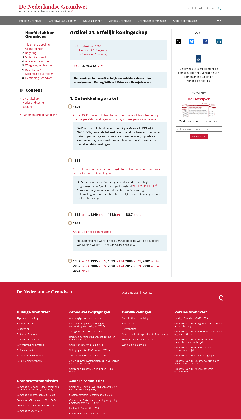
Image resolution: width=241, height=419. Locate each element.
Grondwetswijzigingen (63, 21)
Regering (30, 53)
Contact (147, 292)
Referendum (129, 328)
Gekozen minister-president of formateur (145, 334)
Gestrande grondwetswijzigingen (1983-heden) (91, 370)
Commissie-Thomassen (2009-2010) (36, 394)
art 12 (85, 215)
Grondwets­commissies (152, 21)
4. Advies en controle (28, 339)
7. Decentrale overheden (30, 355)
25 (101, 66)
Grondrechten (34, 49)
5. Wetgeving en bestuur (30, 344)
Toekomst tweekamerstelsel (137, 339)
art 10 (137, 215)
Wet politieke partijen (134, 344)
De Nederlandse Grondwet (53, 6)
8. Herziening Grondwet (30, 360)
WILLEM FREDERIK (143, 186)
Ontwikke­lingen (92, 21)
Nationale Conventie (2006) (84, 408)
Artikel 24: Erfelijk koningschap (92, 232)
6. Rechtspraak (25, 350)
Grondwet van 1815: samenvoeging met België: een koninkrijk (196, 362)
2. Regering (23, 328)
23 (75, 66)
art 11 (102, 215)
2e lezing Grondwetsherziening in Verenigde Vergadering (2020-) (94, 362)
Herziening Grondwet (38, 78)
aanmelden (198, 136)
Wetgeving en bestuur (39, 65)
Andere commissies (185, 21)
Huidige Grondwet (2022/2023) (191, 318)
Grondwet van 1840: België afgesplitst (195, 355)
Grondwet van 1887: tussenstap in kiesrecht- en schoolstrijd (193, 341)
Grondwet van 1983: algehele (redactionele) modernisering (198, 325)
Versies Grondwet (120, 21)
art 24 (85, 261)
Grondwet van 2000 (88, 46)
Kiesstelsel (128, 323)
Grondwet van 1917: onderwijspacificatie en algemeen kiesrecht (198, 333)
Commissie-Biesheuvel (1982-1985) (36, 400)
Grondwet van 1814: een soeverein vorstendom (193, 370)
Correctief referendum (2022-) (86, 344)
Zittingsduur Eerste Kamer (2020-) (88, 355)
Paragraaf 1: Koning (94, 54)
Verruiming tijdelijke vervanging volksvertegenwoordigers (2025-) (87, 325)
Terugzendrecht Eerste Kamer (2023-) (90, 331)
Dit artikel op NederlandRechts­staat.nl (34, 103)
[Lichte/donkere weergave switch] (219, 20)
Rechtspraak (33, 69)
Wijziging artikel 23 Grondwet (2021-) (89, 350)
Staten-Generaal (35, 57)
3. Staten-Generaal (27, 334)
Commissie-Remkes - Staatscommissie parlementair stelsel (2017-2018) (38, 388)
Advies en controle (37, 61)
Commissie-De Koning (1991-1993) (88, 413)
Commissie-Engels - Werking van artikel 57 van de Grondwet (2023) (93, 388)
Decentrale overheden (39, 74)
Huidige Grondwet (30, 21)
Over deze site (130, 292)
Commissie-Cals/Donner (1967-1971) (37, 405)
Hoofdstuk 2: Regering (93, 50)
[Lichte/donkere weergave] (219, 20)
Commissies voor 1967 (29, 410)
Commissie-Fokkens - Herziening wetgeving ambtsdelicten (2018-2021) (93, 401)
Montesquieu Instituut (58, 11)
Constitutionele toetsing (135, 318)
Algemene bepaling (38, 44)
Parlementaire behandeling (40, 115)
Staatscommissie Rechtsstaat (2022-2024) (92, 394)
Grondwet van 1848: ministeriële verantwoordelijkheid (192, 349)
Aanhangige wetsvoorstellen (85, 318)
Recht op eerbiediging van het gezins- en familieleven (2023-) (92, 338)
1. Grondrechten (26, 323)
